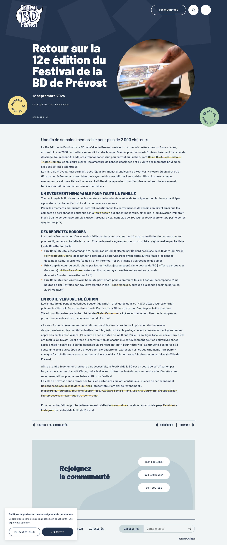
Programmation (168, 10)
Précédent (164, 425)
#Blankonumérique (187, 539)
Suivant (187, 425)
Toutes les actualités (50, 425)
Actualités (96, 528)
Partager (40, 117)
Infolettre (131, 528)
